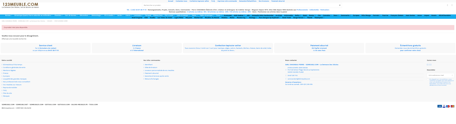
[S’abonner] (452, 75)
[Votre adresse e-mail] (438, 75)
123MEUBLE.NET (22, 105)
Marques (6, 96)
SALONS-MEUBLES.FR (79, 105)
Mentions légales (9, 70)
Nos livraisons (264, 1)
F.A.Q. (213, 1)
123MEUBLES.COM (36, 105)
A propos (6, 76)
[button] (8, 15)
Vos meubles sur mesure (12, 85)
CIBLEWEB (27, 108)
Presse (5, 73)
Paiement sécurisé (278, 1)
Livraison (136, 45)
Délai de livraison (151, 67)
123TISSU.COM (50, 105)
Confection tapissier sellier (199, 1)
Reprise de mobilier (10, 87)
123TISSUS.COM (64, 105)
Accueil (171, 1)
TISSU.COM (93, 105)
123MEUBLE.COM (8, 105)
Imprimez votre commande (227, 1)
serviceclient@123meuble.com (299, 79)
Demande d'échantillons (248, 1)
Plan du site (7, 93)
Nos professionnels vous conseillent (16, 82)
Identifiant (149, 65)
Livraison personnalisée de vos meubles (159, 70)
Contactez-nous (182, 1)
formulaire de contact (48, 48)
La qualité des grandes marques (15, 79)
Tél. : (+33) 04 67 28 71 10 (136, 10)
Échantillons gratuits (410, 45)
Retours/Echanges (152, 79)
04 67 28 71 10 (53, 50)
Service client (45, 45)
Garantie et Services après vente (157, 76)
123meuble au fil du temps (12, 65)
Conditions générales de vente (14, 67)
